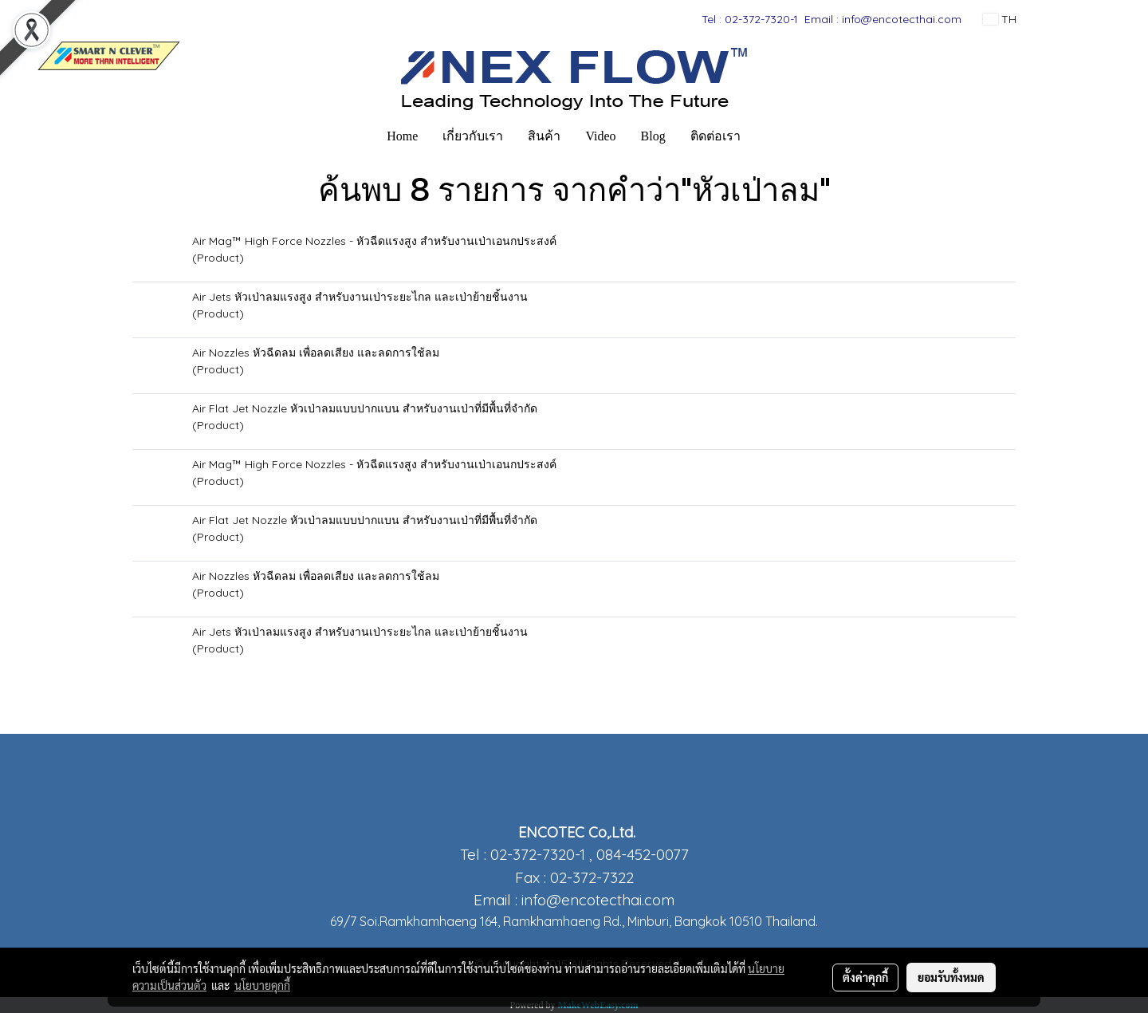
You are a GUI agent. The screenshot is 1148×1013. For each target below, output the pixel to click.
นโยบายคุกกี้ (262, 985)
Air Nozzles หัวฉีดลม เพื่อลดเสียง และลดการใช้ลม (315, 352)
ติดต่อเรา (715, 136)
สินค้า (544, 136)
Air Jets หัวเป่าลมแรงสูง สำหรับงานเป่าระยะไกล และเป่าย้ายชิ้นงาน (360, 297)
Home (402, 136)
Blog (653, 136)
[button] (767, 136)
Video (600, 136)
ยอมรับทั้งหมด (951, 977)
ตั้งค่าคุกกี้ (865, 977)
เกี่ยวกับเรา (472, 136)
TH (999, 19)
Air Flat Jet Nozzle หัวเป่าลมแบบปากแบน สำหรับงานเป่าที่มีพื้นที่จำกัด (364, 408)
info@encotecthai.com (597, 899)
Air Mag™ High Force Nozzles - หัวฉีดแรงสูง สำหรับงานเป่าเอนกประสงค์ (374, 241)
